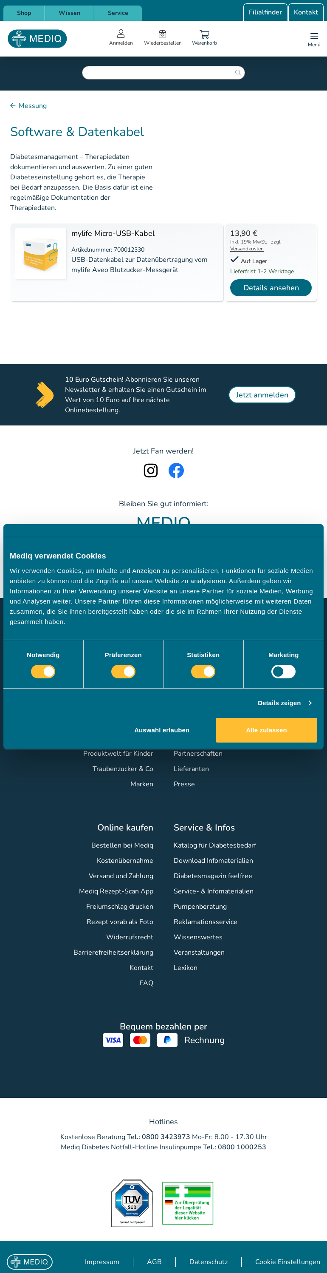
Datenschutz (208, 1262)
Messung (32, 106)
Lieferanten (191, 769)
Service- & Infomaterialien (214, 891)
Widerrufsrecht (129, 937)
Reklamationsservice (205, 922)
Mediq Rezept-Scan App (116, 891)
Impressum (102, 1262)
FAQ (146, 983)
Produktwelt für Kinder (118, 753)
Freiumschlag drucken (119, 906)
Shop (24, 13)
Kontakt (306, 12)
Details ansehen (271, 288)
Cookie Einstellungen (287, 1262)
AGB (154, 1262)
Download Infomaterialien (213, 860)
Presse (184, 784)
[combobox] (163, 72)
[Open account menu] (121, 38)
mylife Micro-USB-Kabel (113, 233)
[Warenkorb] (205, 38)
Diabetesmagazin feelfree (213, 876)
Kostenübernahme (125, 860)
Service (118, 13)
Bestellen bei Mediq (122, 845)
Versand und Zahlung (121, 876)
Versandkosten (247, 248)
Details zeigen (279, 702)
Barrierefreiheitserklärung (113, 952)
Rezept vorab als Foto (120, 922)
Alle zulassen (266, 730)
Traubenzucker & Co (123, 769)
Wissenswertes (198, 937)
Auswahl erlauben (161, 730)
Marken (141, 784)
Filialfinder (265, 12)
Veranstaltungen (199, 952)
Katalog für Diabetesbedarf (215, 845)
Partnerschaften (198, 753)
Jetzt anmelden (262, 395)
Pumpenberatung (200, 906)
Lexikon (185, 967)
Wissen (69, 13)
